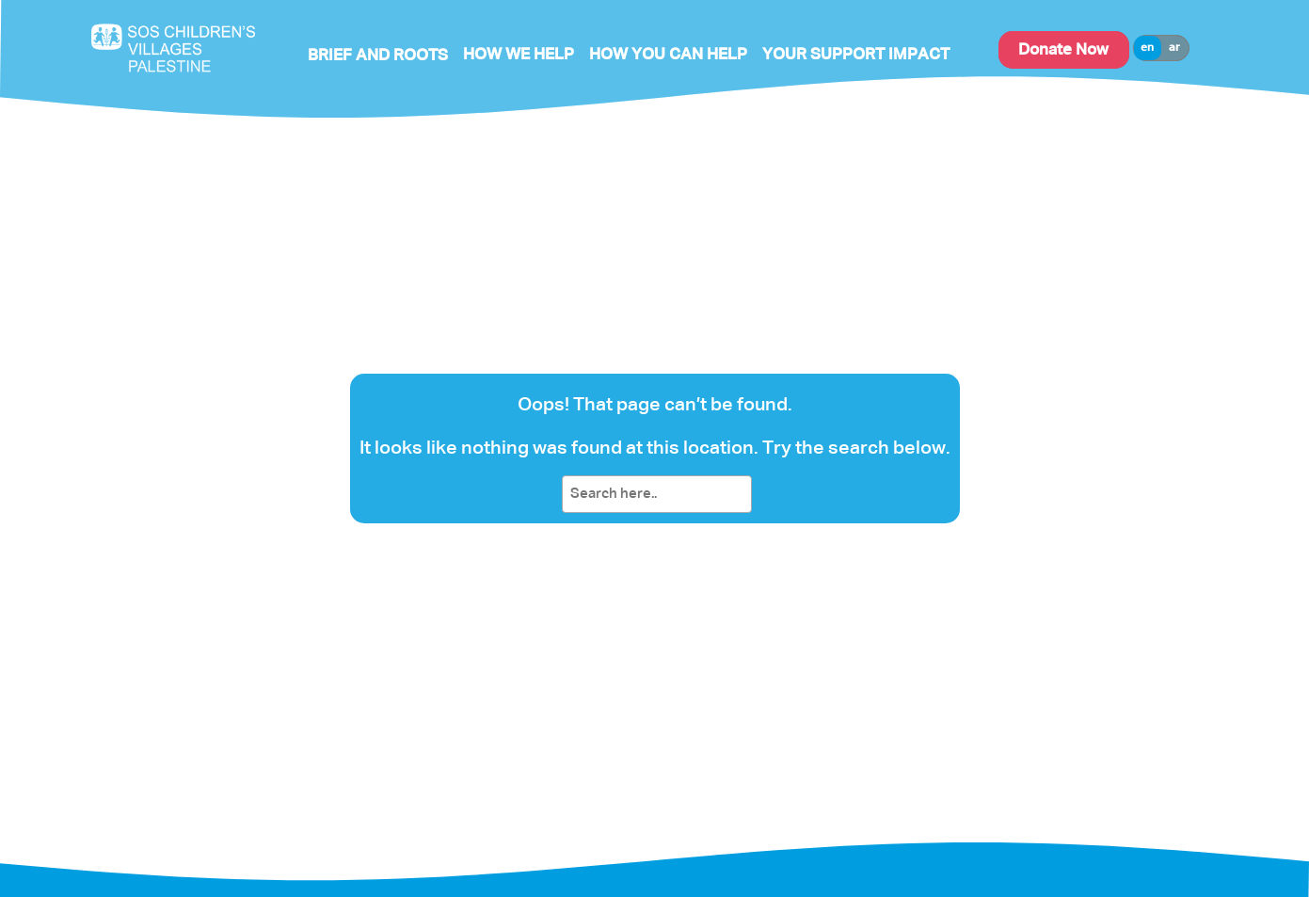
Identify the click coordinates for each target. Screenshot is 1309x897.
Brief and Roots (378, 56)
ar (1174, 48)
